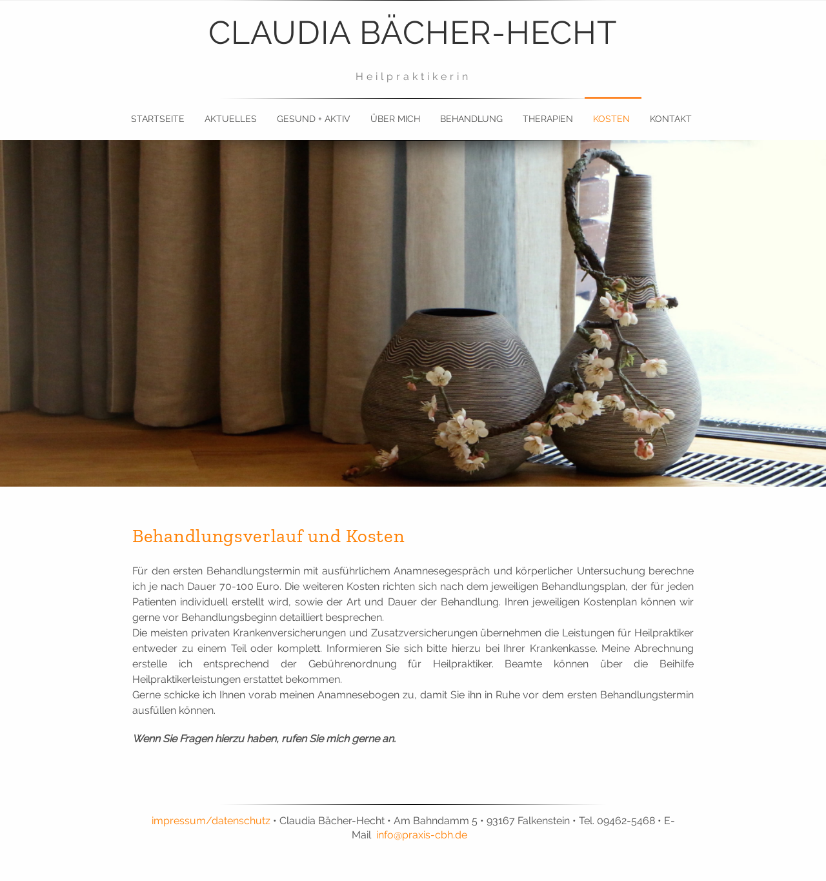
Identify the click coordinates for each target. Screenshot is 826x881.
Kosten (611, 119)
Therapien (548, 119)
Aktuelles (231, 119)
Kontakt (671, 119)
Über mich (395, 119)
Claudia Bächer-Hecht (413, 33)
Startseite (158, 119)
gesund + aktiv (313, 119)
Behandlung (471, 119)
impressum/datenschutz (211, 821)
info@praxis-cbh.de (421, 835)
